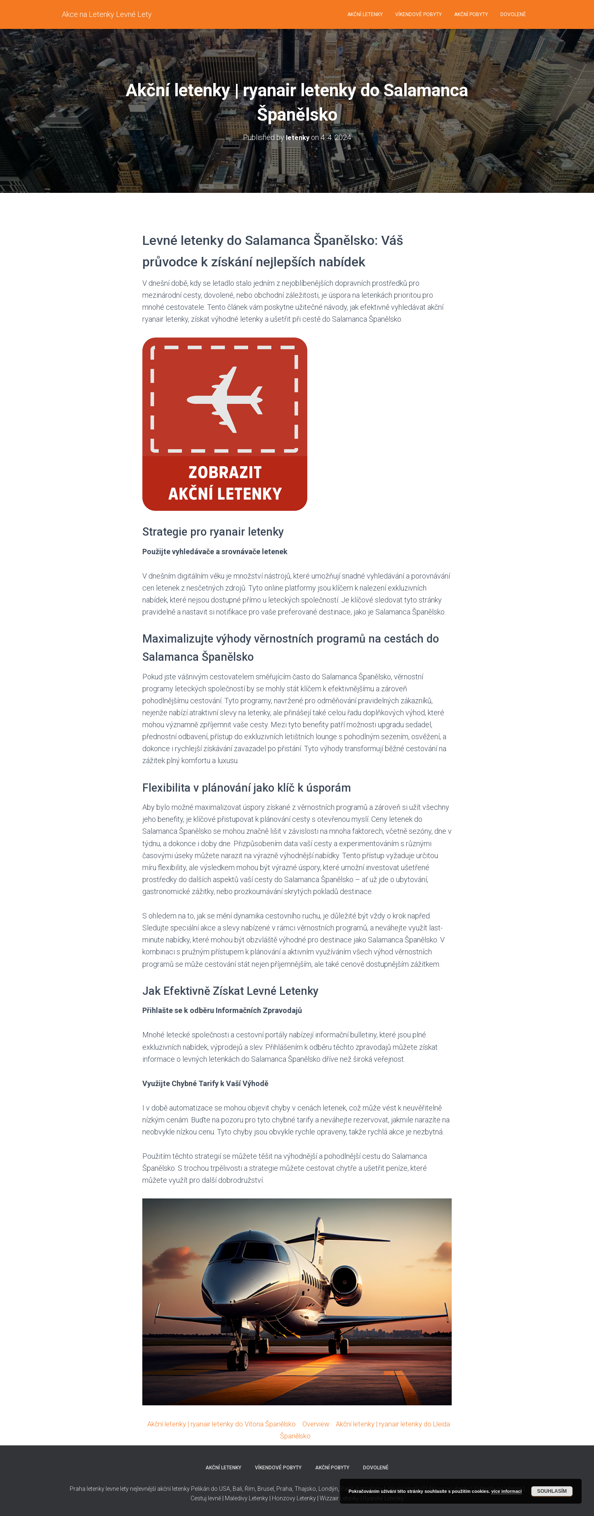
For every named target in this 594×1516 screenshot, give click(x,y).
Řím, (249, 1488)
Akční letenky (365, 14)
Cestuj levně (206, 1498)
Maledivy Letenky (246, 1498)
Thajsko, (306, 1488)
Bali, (237, 1488)
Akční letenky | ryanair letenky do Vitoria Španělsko (225, 1423)
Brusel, (265, 1488)
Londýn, (328, 1488)
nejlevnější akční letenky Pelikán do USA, (180, 1488)
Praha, (284, 1488)
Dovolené (513, 14)
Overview (327, 1423)
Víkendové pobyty (418, 14)
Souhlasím (552, 1491)
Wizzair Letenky (339, 1498)
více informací (506, 1491)
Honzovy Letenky (294, 1498)
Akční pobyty (471, 14)
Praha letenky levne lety (99, 1488)
